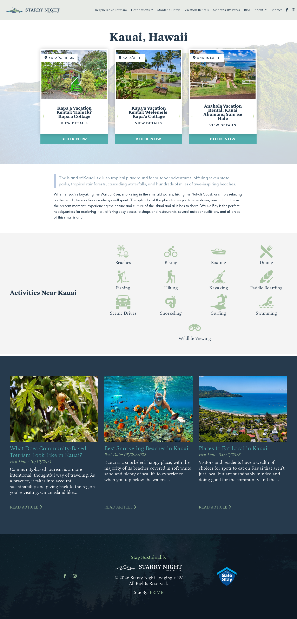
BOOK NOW (74, 139)
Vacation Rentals (197, 10)
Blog (247, 10)
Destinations (141, 10)
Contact (276, 10)
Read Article (26, 507)
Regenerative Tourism (111, 10)
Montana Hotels (168, 10)
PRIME (156, 592)
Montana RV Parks (226, 10)
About (259, 10)
